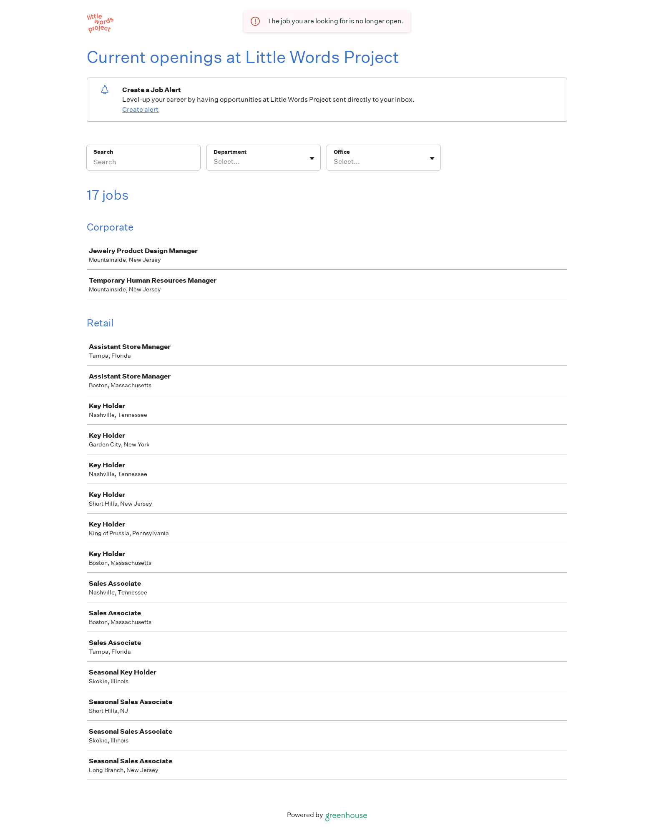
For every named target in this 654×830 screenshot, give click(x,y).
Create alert (140, 109)
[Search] (143, 163)
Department (230, 151)
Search (103, 151)
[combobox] (214, 161)
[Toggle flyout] (312, 158)
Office (342, 151)
